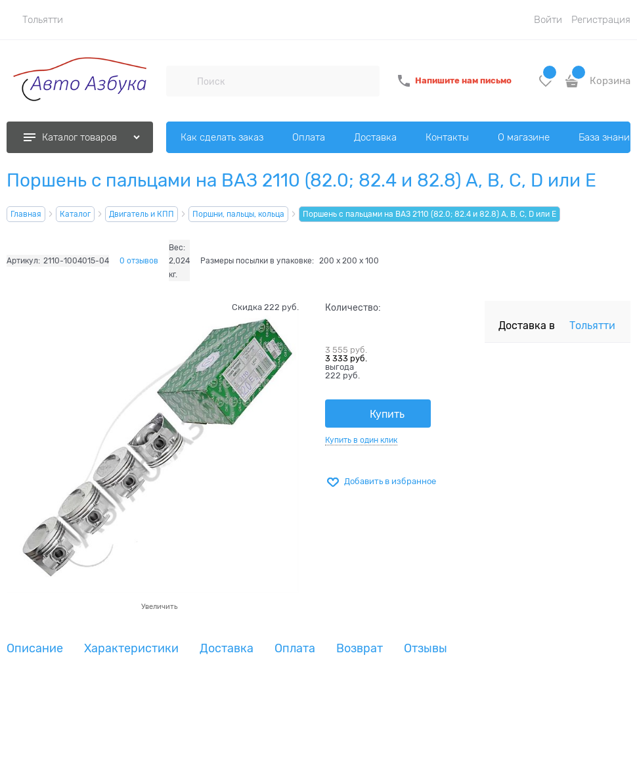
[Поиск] (181, 81)
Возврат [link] (359, 648)
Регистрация (600, 19)
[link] (35, 20)
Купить (387, 414)
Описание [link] (35, 648)
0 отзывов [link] (139, 260)
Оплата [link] (295, 648)
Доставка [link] (226, 648)
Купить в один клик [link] (361, 440)
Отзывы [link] (425, 648)
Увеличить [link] (159, 606)
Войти (548, 19)
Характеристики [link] (131, 648)
